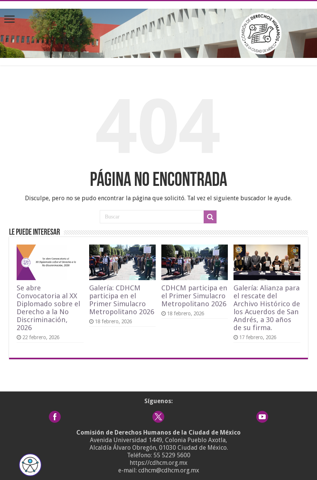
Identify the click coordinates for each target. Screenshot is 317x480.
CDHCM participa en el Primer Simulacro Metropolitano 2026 (194, 296)
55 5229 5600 (171, 455)
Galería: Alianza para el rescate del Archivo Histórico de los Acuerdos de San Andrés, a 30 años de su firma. (266, 308)
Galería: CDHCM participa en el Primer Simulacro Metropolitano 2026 (121, 300)
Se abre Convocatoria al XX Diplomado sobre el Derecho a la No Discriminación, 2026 (48, 308)
